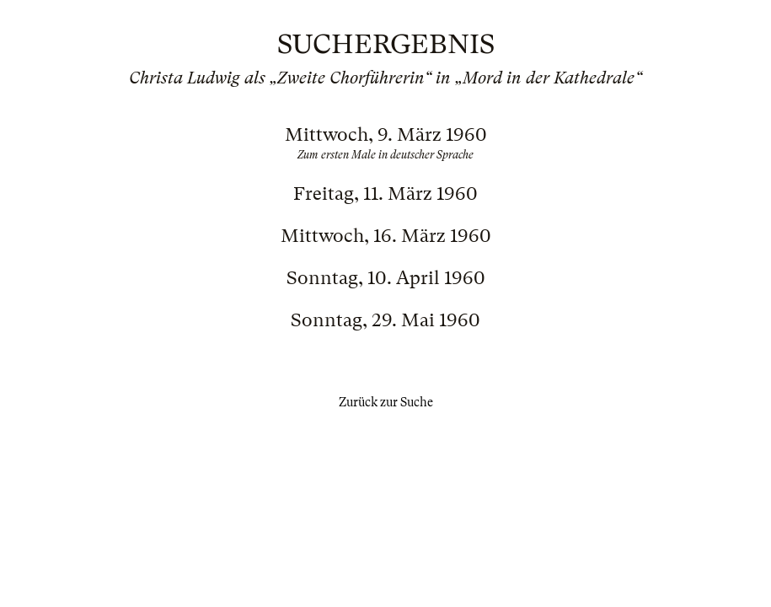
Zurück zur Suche (386, 402)
